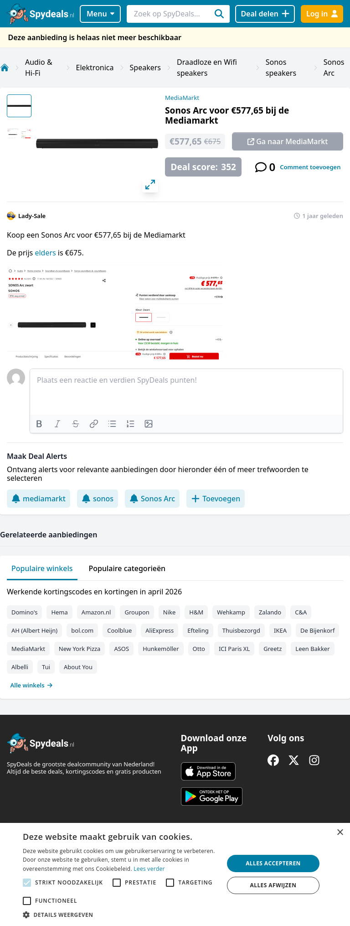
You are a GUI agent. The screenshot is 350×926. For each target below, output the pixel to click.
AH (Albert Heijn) (34, 630)
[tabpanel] (175, 636)
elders (46, 253)
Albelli (19, 667)
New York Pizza (80, 649)
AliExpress (159, 630)
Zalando (270, 612)
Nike (169, 612)
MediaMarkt (182, 97)
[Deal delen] (265, 14)
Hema (59, 612)
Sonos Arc (152, 499)
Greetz (272, 649)
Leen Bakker (312, 649)
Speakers (145, 67)
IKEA (280, 630)
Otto (199, 649)
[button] (120, 914)
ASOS (121, 649)
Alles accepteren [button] (273, 863)
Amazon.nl (96, 612)
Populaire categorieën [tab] (127, 568)
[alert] (175, 874)
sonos (97, 499)
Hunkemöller (161, 649)
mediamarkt (38, 499)
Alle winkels (31, 685)
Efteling (197, 630)
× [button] (339, 832)
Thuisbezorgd (241, 630)
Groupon (136, 612)
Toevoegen (215, 499)
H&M (196, 612)
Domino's (24, 612)
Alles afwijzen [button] (273, 885)
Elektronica (95, 67)
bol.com (82, 630)
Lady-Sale (32, 215)
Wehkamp (231, 612)
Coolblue (119, 630)
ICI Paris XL (234, 649)
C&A (301, 612)
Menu (100, 14)
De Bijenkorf (317, 630)
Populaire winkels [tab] (42, 568)
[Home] (4, 67)
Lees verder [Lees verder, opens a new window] (149, 869)
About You (78, 667)
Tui (46, 667)
